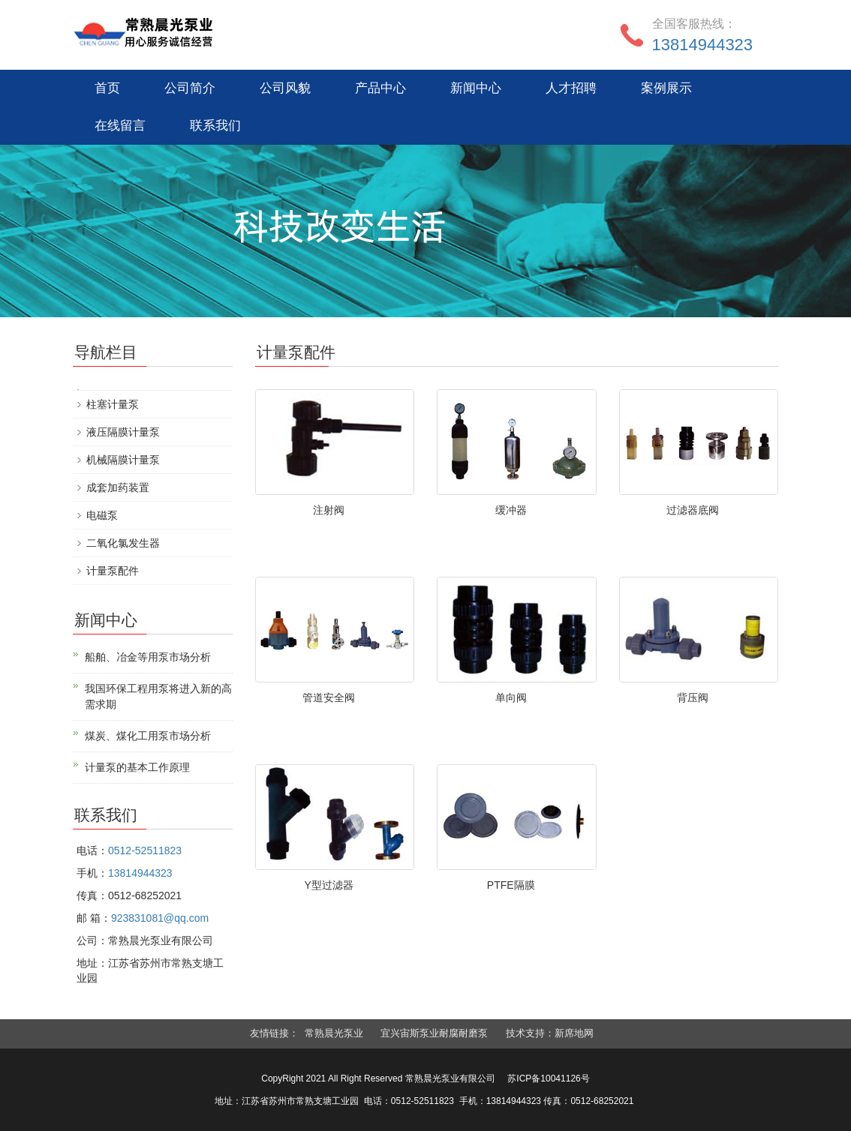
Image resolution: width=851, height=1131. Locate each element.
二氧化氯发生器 (123, 543)
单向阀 (511, 698)
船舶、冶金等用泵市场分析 (148, 657)
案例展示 (666, 88)
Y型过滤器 (329, 885)
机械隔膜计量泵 (123, 460)
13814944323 (702, 44)
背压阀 (692, 698)
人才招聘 (571, 88)
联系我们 (215, 125)
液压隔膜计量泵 (123, 432)
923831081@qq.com (160, 918)
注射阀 (328, 510)
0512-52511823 (145, 850)
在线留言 (120, 125)
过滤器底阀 (692, 510)
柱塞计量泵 (112, 404)
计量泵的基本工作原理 (137, 767)
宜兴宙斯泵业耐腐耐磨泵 (434, 1033)
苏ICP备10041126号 (548, 1078)
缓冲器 (511, 510)
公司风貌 (285, 88)
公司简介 (189, 88)
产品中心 (380, 88)
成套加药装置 (117, 488)
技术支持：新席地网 (550, 1033)
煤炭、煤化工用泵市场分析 (148, 736)
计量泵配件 (112, 571)
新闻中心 (475, 88)
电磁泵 (102, 515)
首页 (107, 88)
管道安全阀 (328, 698)
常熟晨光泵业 (334, 1033)
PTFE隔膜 (511, 885)
